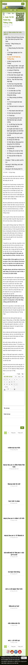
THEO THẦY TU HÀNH (14, 501)
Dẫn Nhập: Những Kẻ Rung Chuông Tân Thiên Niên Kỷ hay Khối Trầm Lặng (14, 39)
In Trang (3, 374)
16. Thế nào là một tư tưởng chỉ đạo (15, 107)
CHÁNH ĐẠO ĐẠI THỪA (14, 448)
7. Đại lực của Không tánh (14, 72)
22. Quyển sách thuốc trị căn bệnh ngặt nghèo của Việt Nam (15, 130)
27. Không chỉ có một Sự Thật (15, 151)
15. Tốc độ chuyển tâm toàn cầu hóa (14, 103)
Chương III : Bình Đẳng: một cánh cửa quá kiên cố (14, 165)
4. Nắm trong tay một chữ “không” (14, 62)
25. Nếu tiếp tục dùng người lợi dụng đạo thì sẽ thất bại (15, 143)
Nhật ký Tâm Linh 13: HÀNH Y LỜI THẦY (14, 518)
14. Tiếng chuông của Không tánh (14, 98)
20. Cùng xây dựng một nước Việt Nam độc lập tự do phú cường (14, 120)
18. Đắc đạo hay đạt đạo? (14, 113)
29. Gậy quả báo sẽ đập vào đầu (14, 156)
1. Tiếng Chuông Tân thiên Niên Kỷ (15, 49)
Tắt (15, 376)
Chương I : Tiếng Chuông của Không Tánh (13, 44)
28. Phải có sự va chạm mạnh (15, 153)
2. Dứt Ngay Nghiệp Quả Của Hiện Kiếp (14, 53)
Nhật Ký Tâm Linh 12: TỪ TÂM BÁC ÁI (14, 535)
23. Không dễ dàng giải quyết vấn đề (14, 134)
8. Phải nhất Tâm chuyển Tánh (15, 75)
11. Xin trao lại (11, 88)
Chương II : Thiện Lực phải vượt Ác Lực (14, 161)
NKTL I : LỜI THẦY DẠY (14, 640)
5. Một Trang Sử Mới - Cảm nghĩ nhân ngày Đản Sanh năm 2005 (15, 67)
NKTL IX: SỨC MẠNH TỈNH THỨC (13, 589)
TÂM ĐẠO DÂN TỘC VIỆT (14, 484)
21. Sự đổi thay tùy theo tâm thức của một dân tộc (14, 125)
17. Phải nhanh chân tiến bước (15, 110)
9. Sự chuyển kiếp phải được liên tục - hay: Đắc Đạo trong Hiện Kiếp (14, 79)
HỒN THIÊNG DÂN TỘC (14, 623)
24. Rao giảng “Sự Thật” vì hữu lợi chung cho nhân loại (15, 138)
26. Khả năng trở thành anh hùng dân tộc (14, 147)
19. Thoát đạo (10, 115)
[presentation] (15, 422)
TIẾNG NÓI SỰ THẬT (14, 606)
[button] (22, 4)
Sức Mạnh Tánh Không (14, 572)
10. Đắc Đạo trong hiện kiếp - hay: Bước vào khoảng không (15, 85)
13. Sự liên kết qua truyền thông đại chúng (14, 94)
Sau (13, 13)
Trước (9, 13)
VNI (22, 376)
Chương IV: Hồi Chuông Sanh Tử (13, 169)
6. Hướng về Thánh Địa (13, 70)
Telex (19, 376)
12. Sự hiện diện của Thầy (14, 90)
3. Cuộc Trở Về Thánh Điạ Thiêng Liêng (13, 58)
